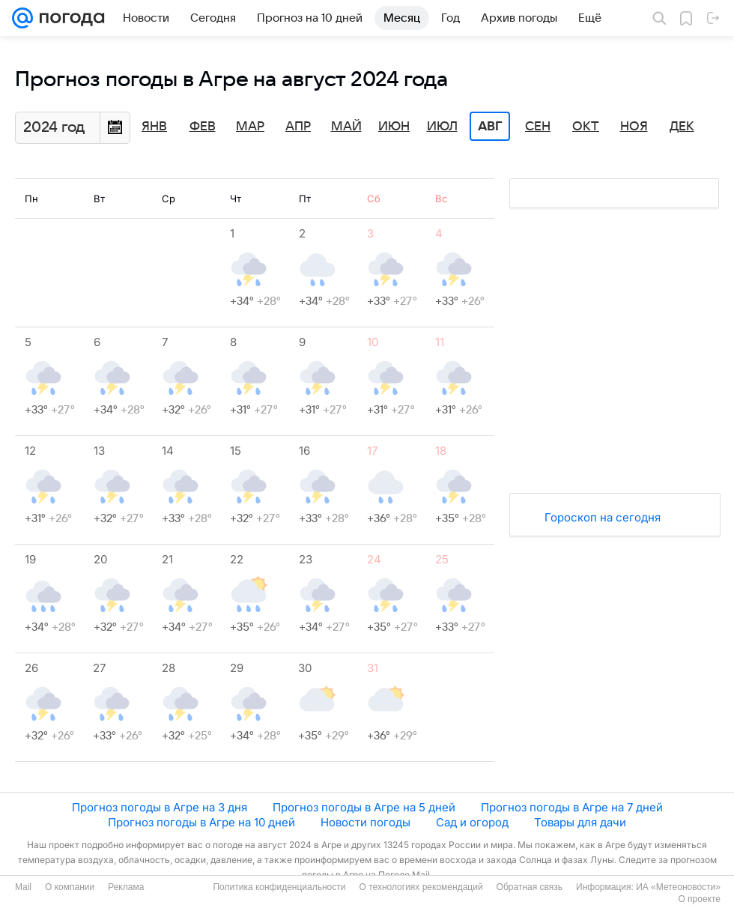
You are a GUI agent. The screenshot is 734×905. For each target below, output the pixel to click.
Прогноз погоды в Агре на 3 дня (159, 807)
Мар (250, 126)
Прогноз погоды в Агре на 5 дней (364, 807)
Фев (202, 126)
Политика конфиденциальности (279, 887)
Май (346, 126)
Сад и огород (472, 822)
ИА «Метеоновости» (678, 887)
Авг (490, 126)
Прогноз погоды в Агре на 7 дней (572, 807)
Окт (585, 126)
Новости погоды (365, 822)
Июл (442, 126)
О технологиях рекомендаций (420, 887)
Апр (298, 126)
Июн (394, 126)
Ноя (634, 126)
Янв (154, 126)
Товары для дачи (580, 822)
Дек (682, 126)
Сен (537, 126)
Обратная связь (529, 887)
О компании (69, 887)
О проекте (699, 899)
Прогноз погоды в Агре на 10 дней (201, 822)
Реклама (126, 887)
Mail (23, 887)
